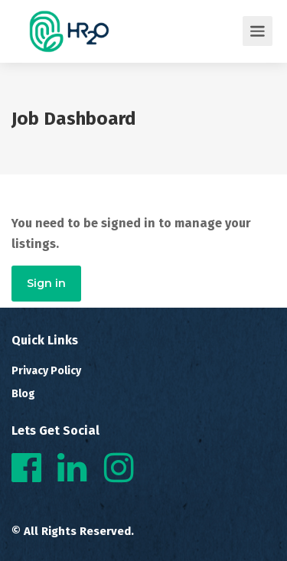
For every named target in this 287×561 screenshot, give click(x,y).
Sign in (46, 283)
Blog (23, 393)
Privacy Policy (46, 370)
